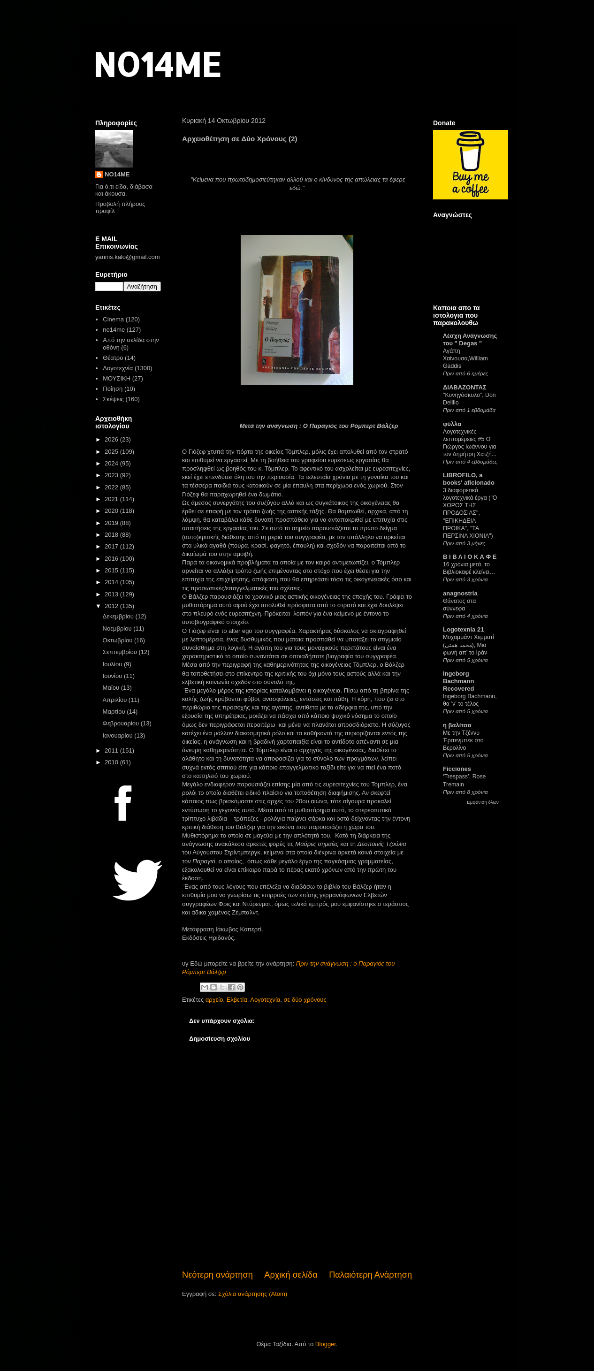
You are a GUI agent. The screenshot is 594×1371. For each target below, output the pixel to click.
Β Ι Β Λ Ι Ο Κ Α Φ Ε (469, 556)
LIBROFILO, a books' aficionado (469, 479)
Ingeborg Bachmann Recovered (458, 681)
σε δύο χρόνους (305, 999)
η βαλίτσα (457, 725)
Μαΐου (112, 687)
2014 (112, 582)
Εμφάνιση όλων (483, 802)
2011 (112, 750)
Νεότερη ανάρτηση (217, 1275)
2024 (112, 463)
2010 (112, 762)
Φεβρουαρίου (122, 723)
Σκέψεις (113, 399)
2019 (112, 522)
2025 (112, 451)
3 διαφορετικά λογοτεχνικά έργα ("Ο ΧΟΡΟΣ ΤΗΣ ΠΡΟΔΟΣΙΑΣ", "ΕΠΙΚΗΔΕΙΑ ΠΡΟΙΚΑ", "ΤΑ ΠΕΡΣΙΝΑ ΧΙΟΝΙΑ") (470, 513)
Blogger (325, 1344)
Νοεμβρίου (118, 628)
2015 (112, 570)
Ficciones (457, 768)
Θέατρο (113, 357)
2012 (112, 605)
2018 (112, 534)
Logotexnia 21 (463, 629)
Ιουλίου (113, 664)
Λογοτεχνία (265, 999)
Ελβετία (237, 999)
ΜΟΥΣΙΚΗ (116, 378)
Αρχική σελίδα (290, 1275)
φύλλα (452, 423)
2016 (112, 558)
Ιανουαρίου (119, 735)
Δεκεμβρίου (119, 616)
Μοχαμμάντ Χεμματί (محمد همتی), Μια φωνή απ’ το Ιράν (468, 644)
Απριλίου (116, 699)
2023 (112, 475)
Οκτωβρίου (118, 640)
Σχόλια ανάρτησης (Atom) (252, 1293)
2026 (112, 439)
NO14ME (157, 64)
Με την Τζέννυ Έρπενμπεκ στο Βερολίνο (463, 740)
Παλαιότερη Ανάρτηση (370, 1275)
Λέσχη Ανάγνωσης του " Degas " (470, 339)
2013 (112, 594)
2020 (112, 510)
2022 (112, 487)
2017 (112, 546)
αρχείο (214, 999)
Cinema (113, 319)
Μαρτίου (115, 711)
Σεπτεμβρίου (121, 651)
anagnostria (460, 593)
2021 (112, 499)
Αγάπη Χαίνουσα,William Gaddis (465, 358)
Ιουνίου (113, 675)
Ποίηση (112, 388)
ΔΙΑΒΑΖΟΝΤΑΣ (465, 387)
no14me (114, 329)
